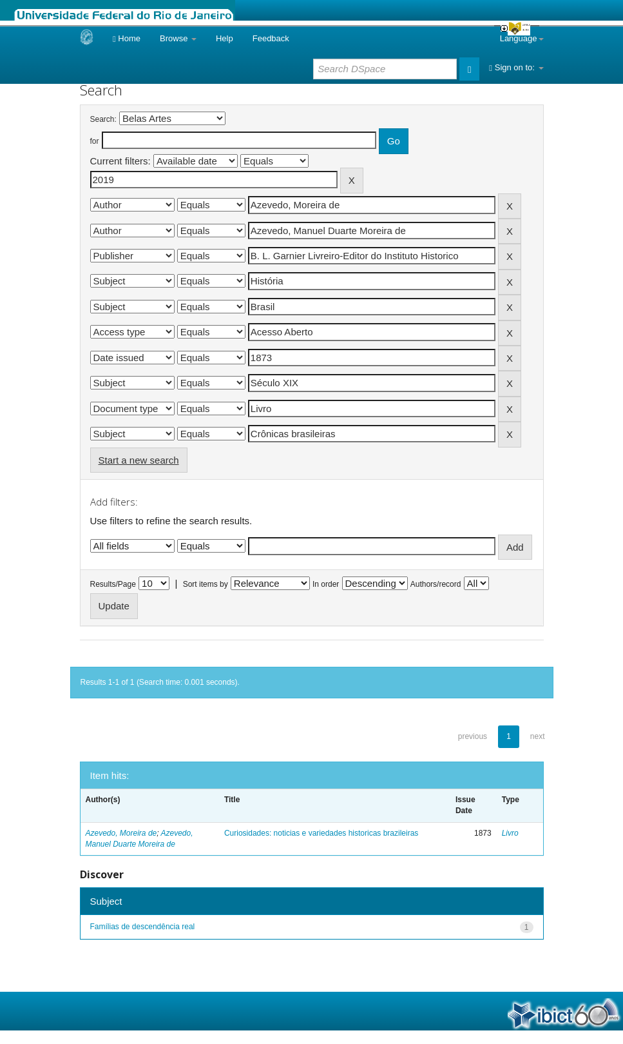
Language (522, 38)
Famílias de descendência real (142, 926)
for (94, 141)
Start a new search (139, 460)
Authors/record (435, 584)
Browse (178, 38)
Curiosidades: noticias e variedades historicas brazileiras (321, 833)
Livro (510, 833)
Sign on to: (516, 67)
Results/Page (113, 584)
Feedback (271, 38)
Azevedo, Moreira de (121, 833)
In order (325, 584)
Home (126, 38)
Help (224, 38)
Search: (103, 119)
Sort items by (205, 584)
